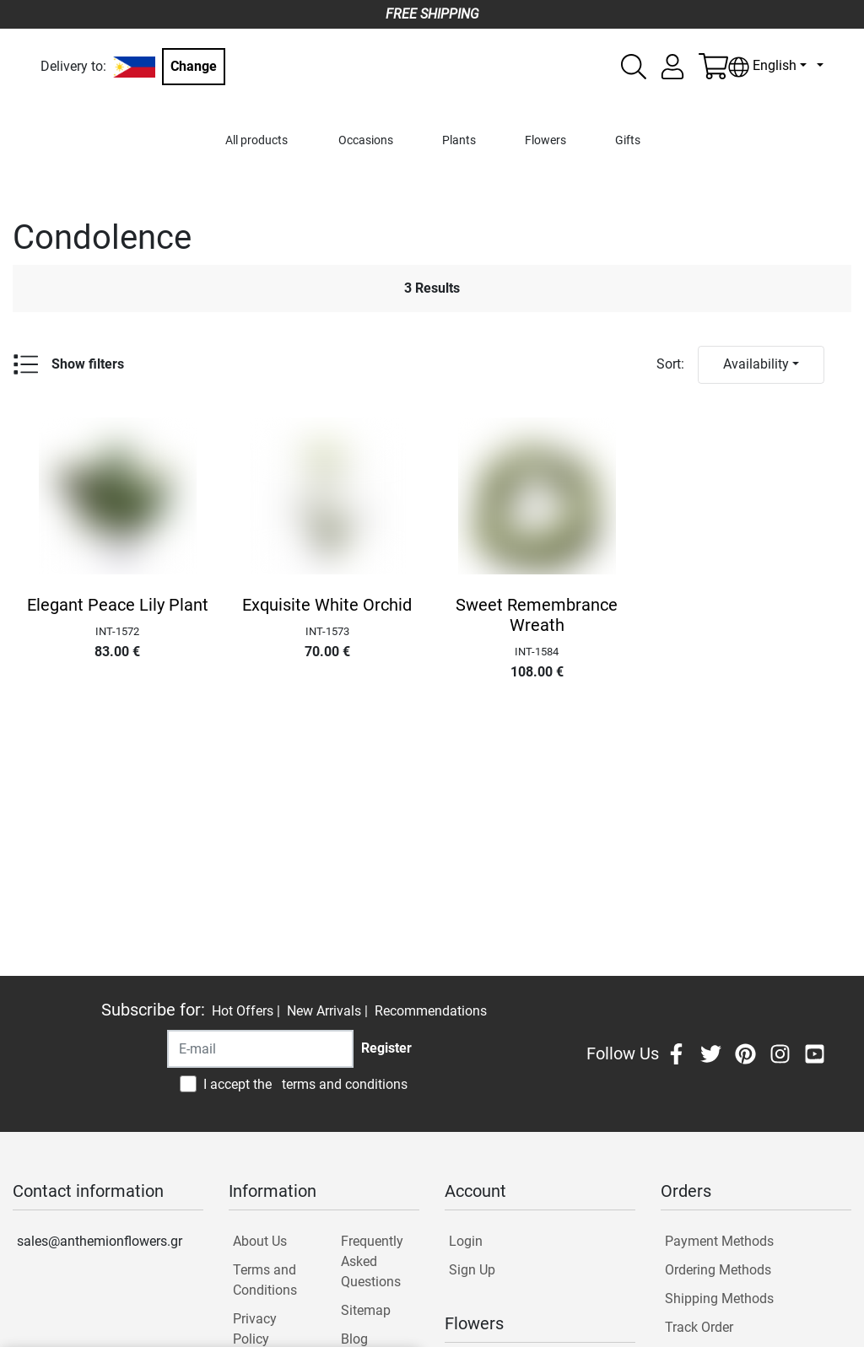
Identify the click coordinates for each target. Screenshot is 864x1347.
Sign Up (472, 1270)
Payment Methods (719, 1241)
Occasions (365, 140)
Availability (756, 364)
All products (256, 140)
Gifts (627, 140)
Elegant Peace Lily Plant (117, 605)
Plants (459, 140)
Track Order (699, 1327)
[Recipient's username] (260, 1049)
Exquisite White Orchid (327, 605)
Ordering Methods (718, 1270)
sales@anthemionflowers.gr (99, 1241)
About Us (260, 1241)
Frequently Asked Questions (372, 1261)
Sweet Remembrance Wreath (537, 615)
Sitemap (366, 1310)
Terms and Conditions (265, 1280)
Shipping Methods (719, 1298)
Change (193, 66)
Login (466, 1241)
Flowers (545, 140)
